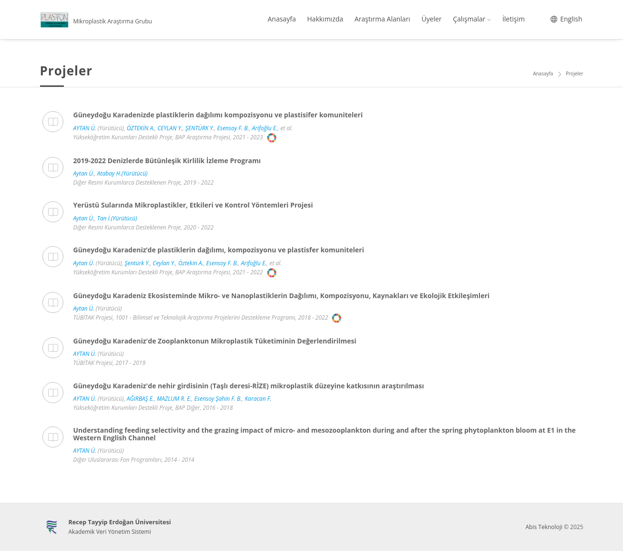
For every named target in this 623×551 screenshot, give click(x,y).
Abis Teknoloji (543, 527)
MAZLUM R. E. (174, 399)
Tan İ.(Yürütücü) (117, 218)
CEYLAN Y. (169, 128)
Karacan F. (258, 399)
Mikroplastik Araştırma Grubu (112, 21)
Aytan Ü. (83, 173)
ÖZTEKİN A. (141, 128)
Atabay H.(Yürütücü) (122, 173)
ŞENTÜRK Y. (199, 128)
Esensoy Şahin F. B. (218, 399)
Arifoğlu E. (265, 128)
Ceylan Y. (164, 263)
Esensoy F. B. (233, 128)
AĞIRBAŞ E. (140, 399)
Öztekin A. (191, 263)
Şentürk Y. (137, 263)
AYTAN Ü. (84, 128)
